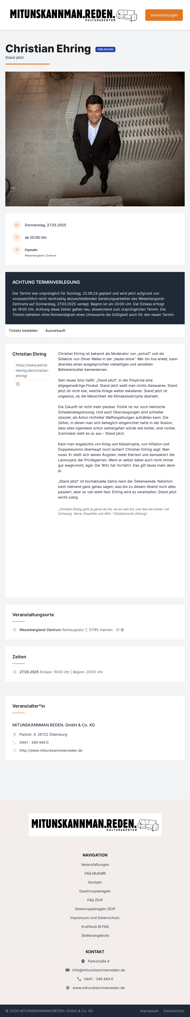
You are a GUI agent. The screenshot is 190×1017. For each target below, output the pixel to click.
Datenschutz (174, 1011)
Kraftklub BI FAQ (95, 926)
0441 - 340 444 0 (30, 742)
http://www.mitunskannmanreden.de (47, 750)
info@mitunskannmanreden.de (95, 970)
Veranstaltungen (164, 15)
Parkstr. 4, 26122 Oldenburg (39, 734)
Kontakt (95, 882)
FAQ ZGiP (95, 900)
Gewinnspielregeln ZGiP (95, 909)
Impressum (149, 1011)
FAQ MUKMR (95, 873)
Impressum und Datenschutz (95, 917)
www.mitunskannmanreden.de (95, 988)
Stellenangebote (95, 935)
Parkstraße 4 (95, 961)
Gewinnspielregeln (95, 891)
